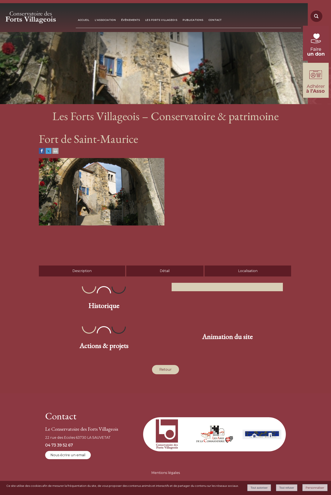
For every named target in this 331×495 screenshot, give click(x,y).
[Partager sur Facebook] (42, 151)
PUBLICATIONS (193, 20)
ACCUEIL (84, 20)
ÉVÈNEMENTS (130, 20)
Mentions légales (165, 473)
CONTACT (215, 20)
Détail (165, 271)
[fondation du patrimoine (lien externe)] (316, 60)
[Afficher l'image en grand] (101, 224)
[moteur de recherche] (316, 22)
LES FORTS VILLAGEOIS (161, 20)
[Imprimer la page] (55, 151)
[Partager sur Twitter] (49, 151)
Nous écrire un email (67, 455)
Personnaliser (315, 487)
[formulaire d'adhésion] (316, 97)
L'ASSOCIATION (105, 20)
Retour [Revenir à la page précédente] (165, 370)
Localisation (248, 271)
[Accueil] (38, 16)
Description (82, 271)
